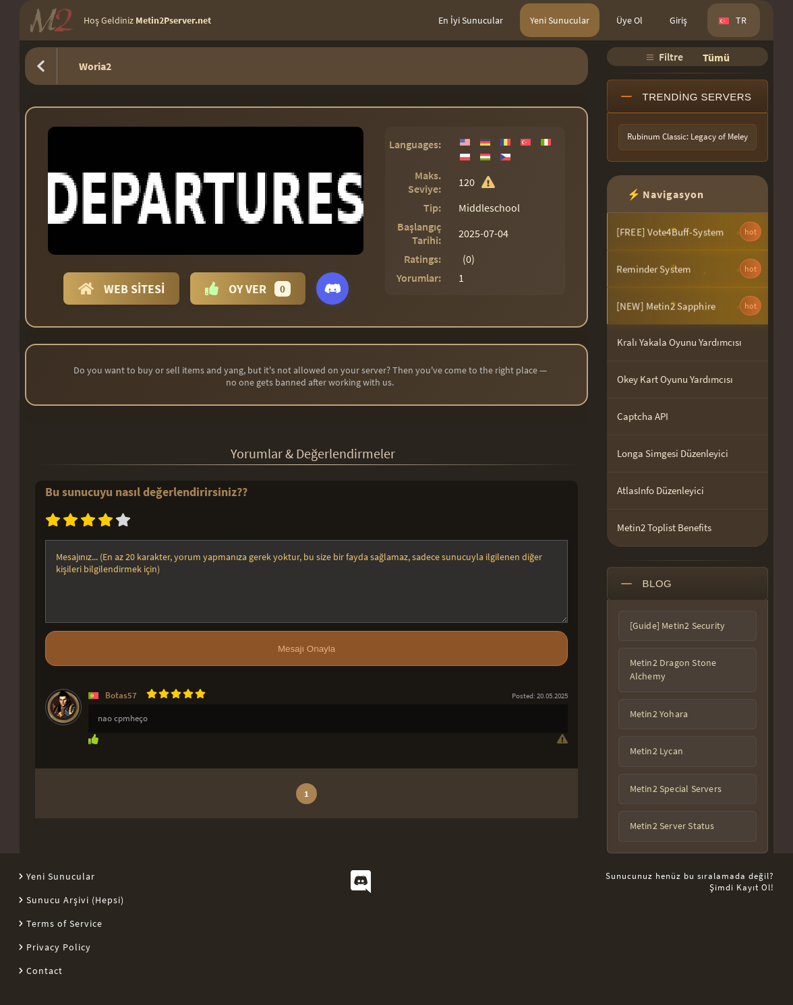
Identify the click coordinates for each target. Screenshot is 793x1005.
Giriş (678, 20)
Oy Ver (248, 289)
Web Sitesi (121, 289)
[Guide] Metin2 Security (678, 625)
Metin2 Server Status (672, 826)
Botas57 (121, 695)
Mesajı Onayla (306, 649)
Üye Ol (629, 20)
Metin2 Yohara (659, 714)
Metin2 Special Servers (676, 789)
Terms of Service (64, 923)
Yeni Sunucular (559, 20)
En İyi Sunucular (470, 20)
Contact (44, 971)
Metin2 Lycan (656, 751)
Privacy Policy (58, 947)
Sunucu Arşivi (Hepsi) (75, 900)
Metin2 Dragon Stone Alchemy (673, 669)
